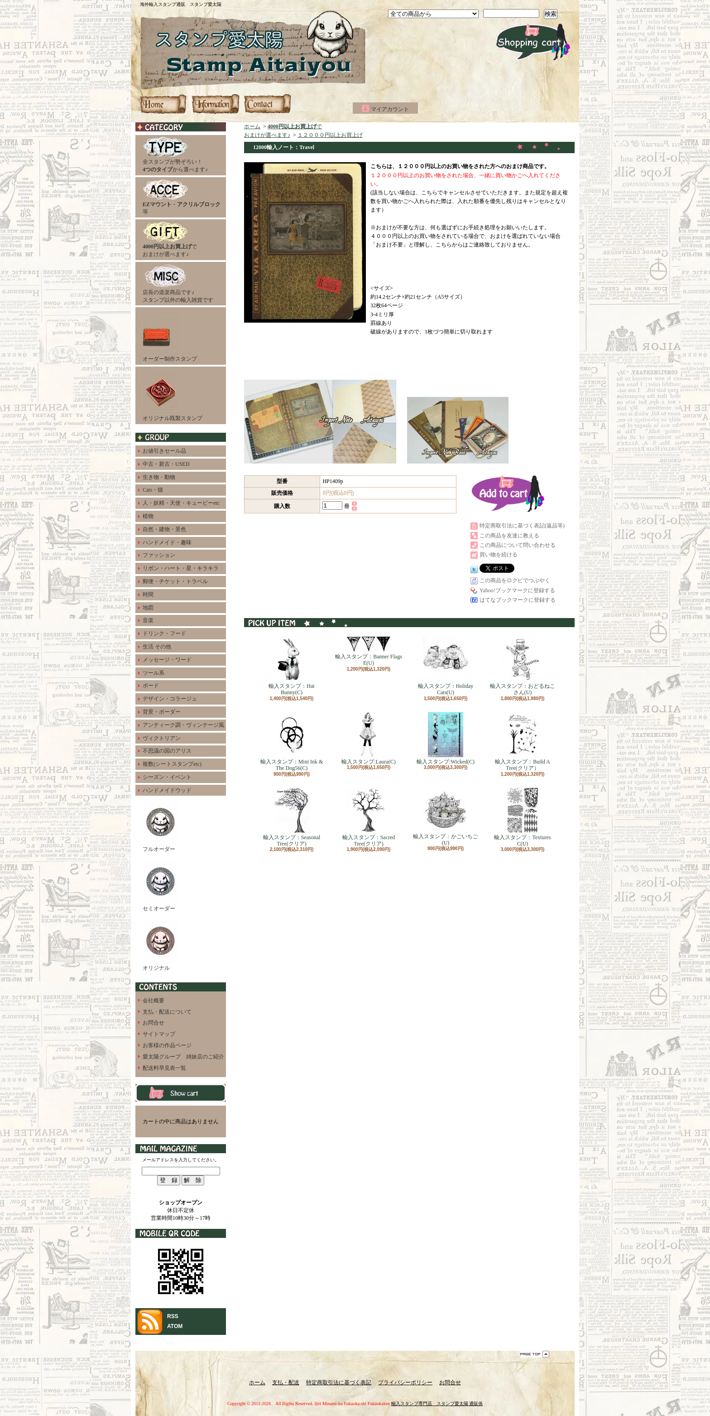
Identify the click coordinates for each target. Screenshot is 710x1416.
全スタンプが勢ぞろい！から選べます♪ (175, 155)
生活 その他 (157, 646)
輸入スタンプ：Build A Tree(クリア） (522, 741)
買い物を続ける (499, 554)
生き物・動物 (159, 477)
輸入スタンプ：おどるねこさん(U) (522, 666)
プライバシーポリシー (405, 1382)
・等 (182, 197)
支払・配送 (285, 1382)
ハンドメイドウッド (167, 790)
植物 (148, 516)
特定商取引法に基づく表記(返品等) (522, 525)
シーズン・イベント (167, 777)
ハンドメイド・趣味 (167, 542)
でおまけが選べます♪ (170, 239)
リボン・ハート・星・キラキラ (181, 568)
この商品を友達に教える (509, 535)
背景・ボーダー (162, 712)
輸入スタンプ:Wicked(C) (446, 738)
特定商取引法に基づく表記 (338, 1382)
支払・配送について (216, 104)
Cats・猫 (153, 490)
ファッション (159, 555)
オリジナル (160, 944)
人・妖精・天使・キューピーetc (181, 503)
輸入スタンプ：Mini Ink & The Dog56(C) (291, 741)
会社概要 (153, 1000)
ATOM (174, 1326)
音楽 (148, 620)
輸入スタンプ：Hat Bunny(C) (291, 666)
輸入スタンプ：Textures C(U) (522, 817)
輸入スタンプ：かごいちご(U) (445, 817)
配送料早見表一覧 (164, 1068)
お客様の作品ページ (167, 1045)
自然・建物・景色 (164, 529)
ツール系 (153, 673)
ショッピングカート (533, 42)
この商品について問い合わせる (518, 545)
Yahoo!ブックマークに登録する (517, 590)
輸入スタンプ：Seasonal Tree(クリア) (292, 817)
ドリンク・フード (164, 633)
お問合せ (267, 104)
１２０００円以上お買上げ (330, 135)
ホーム (164, 104)
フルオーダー (160, 825)
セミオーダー (160, 885)
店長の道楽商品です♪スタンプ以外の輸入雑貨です (178, 283)
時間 (148, 594)
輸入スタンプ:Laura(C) (368, 738)
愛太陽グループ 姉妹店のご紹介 (183, 1057)
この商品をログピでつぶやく (515, 580)
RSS (172, 1316)
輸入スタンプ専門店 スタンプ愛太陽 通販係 (437, 1403)
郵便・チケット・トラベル (175, 581)
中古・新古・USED (166, 464)
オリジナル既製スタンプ (172, 394)
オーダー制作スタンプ (170, 335)
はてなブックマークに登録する (518, 600)
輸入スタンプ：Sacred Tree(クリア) (368, 817)
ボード (151, 685)
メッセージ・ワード (167, 660)
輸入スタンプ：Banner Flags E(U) (368, 651)
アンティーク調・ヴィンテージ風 (183, 725)
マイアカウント (390, 109)
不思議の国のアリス (167, 751)
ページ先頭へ (534, 1354)
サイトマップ (159, 1034)
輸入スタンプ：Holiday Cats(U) (446, 666)
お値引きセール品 (164, 451)
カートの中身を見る (180, 1093)
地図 (148, 607)
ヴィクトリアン (162, 738)
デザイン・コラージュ (170, 699)
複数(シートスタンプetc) (172, 764)
